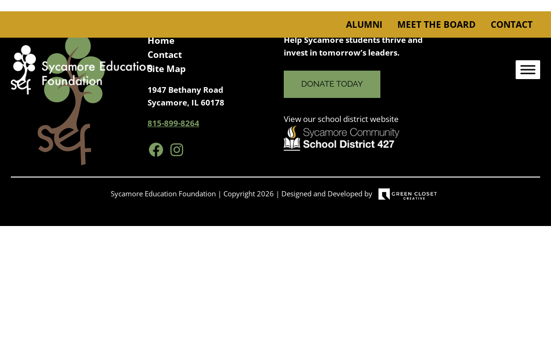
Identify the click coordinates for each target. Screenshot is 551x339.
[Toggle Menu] (527, 69)
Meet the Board (436, 24)
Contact (512, 24)
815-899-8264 (173, 123)
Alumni (364, 24)
